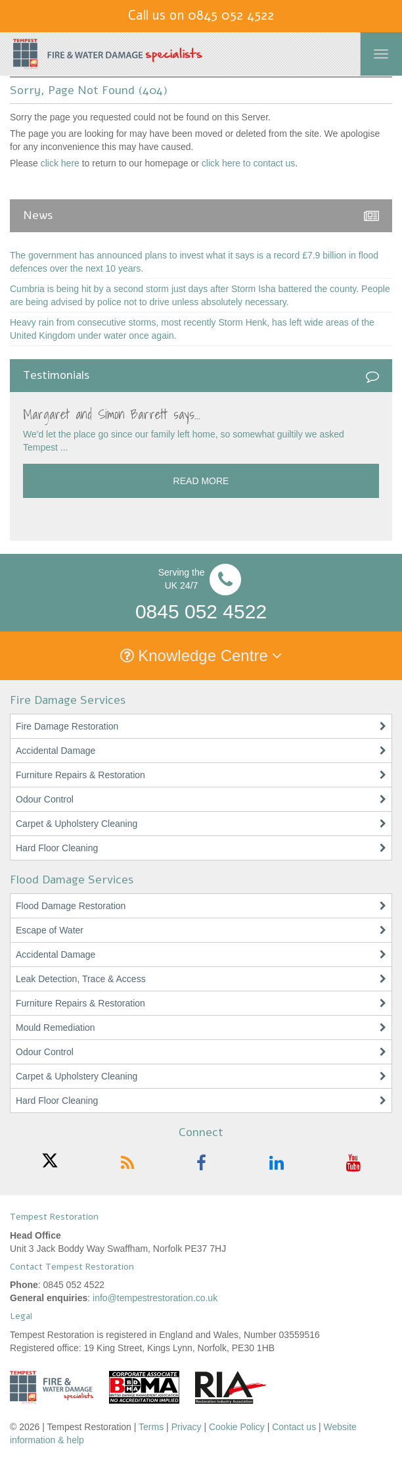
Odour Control (45, 799)
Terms (151, 1427)
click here (60, 163)
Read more (201, 481)
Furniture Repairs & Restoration (80, 775)
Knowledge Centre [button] (201, 655)
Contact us (294, 1427)
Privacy (186, 1427)
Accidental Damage (55, 750)
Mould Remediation (55, 1027)
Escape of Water (49, 930)
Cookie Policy (237, 1427)
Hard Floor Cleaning (57, 848)
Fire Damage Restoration (67, 726)
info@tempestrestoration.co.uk (155, 1298)
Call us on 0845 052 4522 (201, 15)
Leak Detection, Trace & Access (81, 979)
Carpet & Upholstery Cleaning (76, 823)
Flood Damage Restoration (70, 906)
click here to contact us (248, 163)
